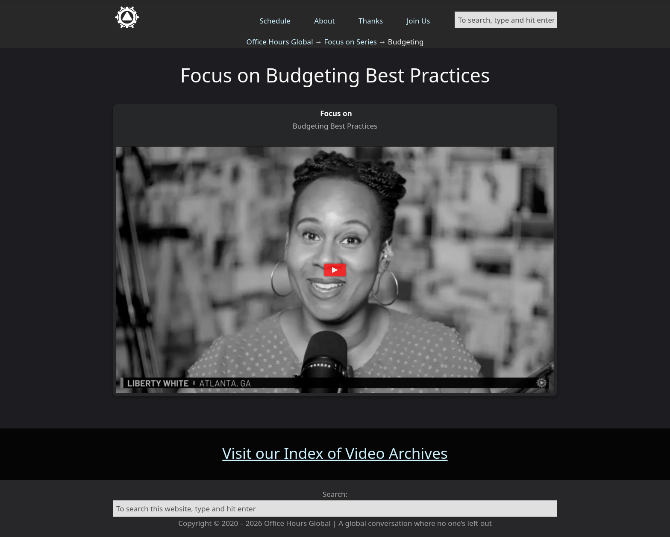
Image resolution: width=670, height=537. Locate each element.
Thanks (371, 21)
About (324, 21)
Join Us (418, 21)
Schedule (275, 21)
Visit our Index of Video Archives (334, 453)
